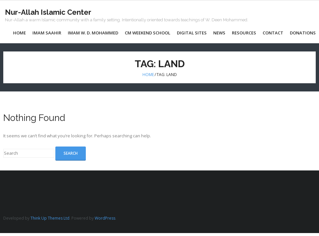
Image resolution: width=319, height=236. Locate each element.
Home (148, 74)
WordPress (105, 218)
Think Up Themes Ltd (49, 218)
